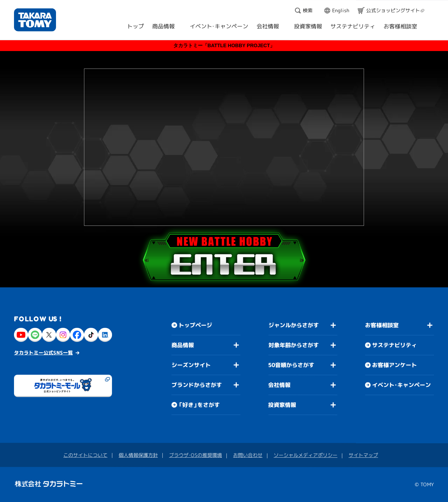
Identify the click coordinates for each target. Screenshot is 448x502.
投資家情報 (282, 405)
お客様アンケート (394, 365)
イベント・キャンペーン (401, 385)
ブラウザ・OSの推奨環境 (195, 454)
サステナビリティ (394, 345)
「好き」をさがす (199, 405)
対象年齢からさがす (293, 345)
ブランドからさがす (197, 384)
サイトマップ (363, 455)
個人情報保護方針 (138, 454)
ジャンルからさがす (293, 325)
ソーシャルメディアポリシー (305, 455)
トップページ (195, 325)
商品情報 (183, 345)
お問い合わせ (247, 455)
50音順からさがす (291, 365)
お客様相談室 (382, 325)
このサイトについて (85, 454)
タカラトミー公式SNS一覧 (43, 352)
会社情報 (279, 385)
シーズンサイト (191, 364)
